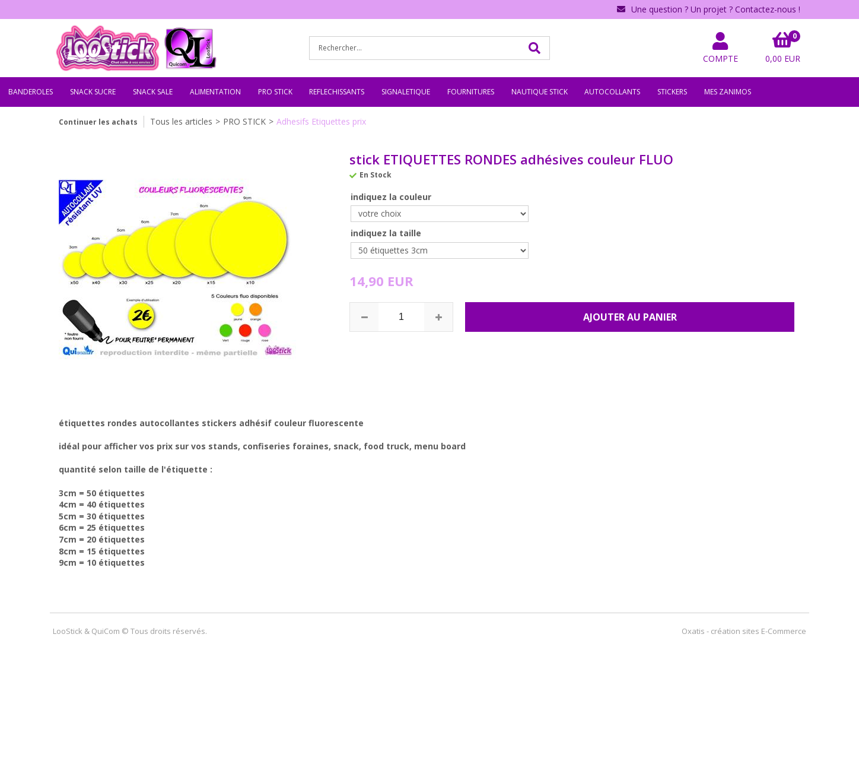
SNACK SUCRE (93, 92)
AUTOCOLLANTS (612, 92)
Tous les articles (181, 121)
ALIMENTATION (215, 92)
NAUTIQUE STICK (539, 92)
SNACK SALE (153, 92)
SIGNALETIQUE (405, 92)
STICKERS (672, 92)
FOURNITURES (470, 92)
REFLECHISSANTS (336, 92)
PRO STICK (275, 92)
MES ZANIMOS (727, 92)
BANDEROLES (30, 92)
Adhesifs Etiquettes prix (321, 121)
